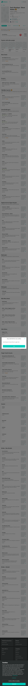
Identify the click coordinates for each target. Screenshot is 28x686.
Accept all (14, 684)
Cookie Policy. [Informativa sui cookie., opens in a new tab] (15, 675)
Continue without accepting (14, 680)
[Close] (25, 338)
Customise (14, 677)
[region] (14, 673)
